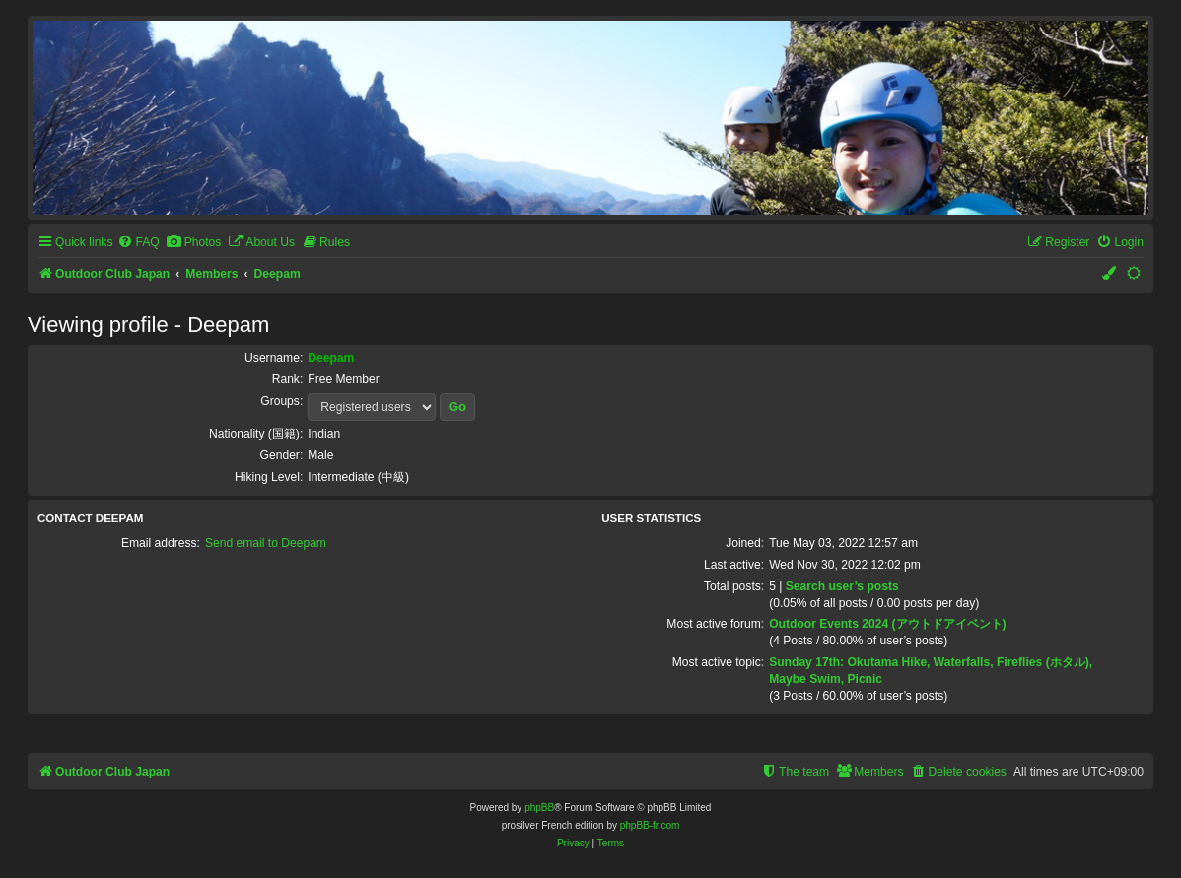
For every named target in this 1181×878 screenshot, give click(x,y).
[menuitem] (138, 243)
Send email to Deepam (265, 543)
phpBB (539, 807)
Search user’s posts (842, 586)
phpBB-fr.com (650, 825)
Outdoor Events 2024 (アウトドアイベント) (887, 624)
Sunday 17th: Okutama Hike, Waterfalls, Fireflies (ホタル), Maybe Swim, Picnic (930, 670)
